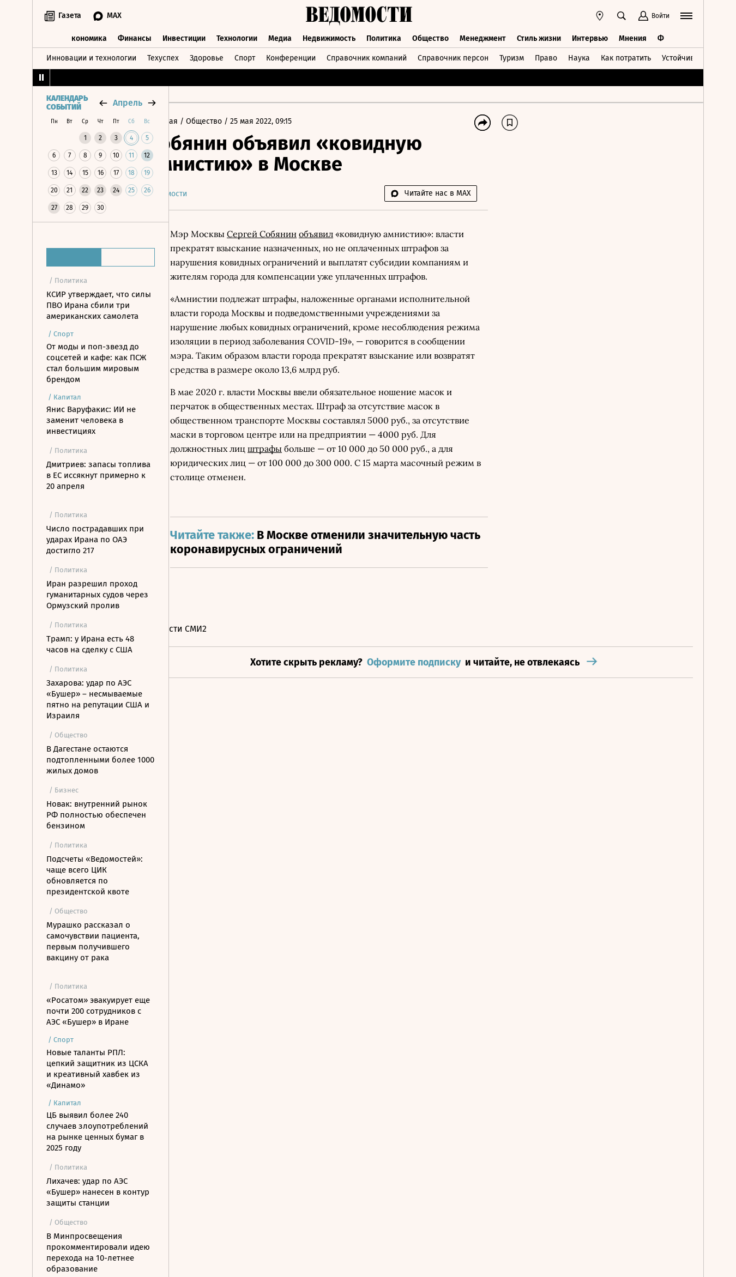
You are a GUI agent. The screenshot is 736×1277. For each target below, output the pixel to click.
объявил (347, 233)
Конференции (291, 56)
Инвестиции (184, 36)
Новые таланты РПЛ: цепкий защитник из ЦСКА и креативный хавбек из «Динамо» (97, 1069)
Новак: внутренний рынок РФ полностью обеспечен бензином (96, 815)
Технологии (236, 36)
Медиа (280, 36)
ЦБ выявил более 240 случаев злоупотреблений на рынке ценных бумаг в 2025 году (97, 1131)
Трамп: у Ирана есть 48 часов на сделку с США (90, 644)
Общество (430, 36)
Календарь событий (67, 103)
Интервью (590, 36)
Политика (383, 36)
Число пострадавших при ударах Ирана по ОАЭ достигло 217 (95, 539)
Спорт (244, 56)
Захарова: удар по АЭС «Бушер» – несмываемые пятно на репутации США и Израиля (97, 699)
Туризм (511, 56)
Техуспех (163, 56)
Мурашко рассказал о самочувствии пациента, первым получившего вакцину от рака (93, 941)
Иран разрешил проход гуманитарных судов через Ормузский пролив (97, 594)
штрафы (333, 476)
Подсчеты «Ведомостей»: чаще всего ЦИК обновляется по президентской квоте (94, 875)
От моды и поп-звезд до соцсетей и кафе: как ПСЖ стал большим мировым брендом (96, 363)
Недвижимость (329, 36)
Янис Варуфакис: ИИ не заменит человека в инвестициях (91, 420)
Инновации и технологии (91, 56)
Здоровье (207, 56)
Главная (196, 121)
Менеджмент (483, 36)
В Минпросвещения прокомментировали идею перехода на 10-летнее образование (98, 1252)
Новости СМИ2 (209, 657)
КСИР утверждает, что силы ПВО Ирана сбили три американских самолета (98, 305)
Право (546, 56)
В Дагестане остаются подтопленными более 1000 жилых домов (100, 760)
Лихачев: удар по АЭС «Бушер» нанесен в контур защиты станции (97, 1192)
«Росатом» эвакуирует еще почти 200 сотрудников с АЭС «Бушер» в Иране (98, 1011)
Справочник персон (453, 56)
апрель (127, 103)
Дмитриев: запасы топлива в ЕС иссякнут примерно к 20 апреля (98, 475)
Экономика (87, 36)
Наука (579, 56)
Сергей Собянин (293, 233)
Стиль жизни (539, 36)
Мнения (633, 36)
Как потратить (626, 56)
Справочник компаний (367, 56)
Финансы (135, 36)
